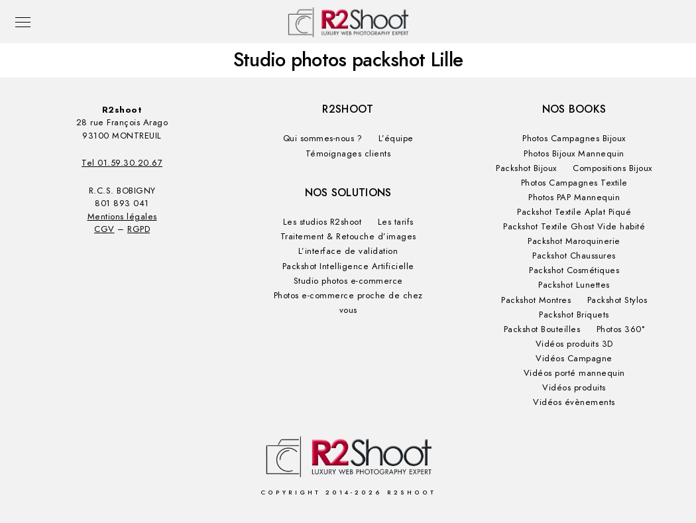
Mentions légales (122, 217)
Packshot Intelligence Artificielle (348, 266)
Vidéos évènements (574, 402)
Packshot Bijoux (526, 168)
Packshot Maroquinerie (574, 241)
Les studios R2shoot (322, 222)
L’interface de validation (348, 251)
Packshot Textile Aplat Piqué (574, 212)
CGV (104, 229)
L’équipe (396, 139)
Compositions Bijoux (612, 168)
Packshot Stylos (617, 300)
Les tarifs (396, 222)
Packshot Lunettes (574, 285)
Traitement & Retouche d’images (348, 237)
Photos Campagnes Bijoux (574, 139)
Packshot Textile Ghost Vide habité (574, 227)
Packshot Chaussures (574, 256)
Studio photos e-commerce (348, 281)
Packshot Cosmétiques (574, 270)
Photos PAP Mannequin (574, 197)
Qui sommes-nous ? (323, 139)
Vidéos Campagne (574, 359)
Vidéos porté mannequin (574, 373)
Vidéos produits (574, 388)
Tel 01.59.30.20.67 (122, 163)
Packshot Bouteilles (542, 329)
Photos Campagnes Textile (574, 183)
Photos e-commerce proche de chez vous (348, 303)
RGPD (138, 229)
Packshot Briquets (574, 315)
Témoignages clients (348, 154)
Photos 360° (621, 329)
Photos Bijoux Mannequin (574, 154)
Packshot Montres (536, 300)
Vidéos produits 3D (574, 344)
